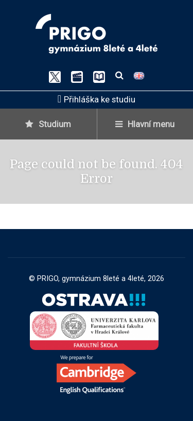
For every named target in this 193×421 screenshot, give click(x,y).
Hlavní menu (144, 124)
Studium (48, 124)
